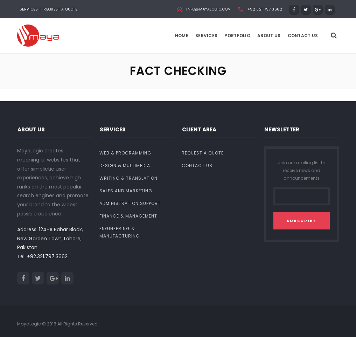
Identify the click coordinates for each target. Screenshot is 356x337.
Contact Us (303, 36)
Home (181, 36)
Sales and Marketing (125, 191)
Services (206, 36)
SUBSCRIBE (301, 220)
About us (268, 36)
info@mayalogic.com (208, 9)
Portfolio (237, 36)
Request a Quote (60, 9)
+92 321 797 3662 (264, 9)
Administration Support (130, 204)
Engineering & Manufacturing (119, 232)
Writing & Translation (128, 178)
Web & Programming (125, 153)
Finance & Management (128, 216)
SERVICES (29, 9)
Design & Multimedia (124, 166)
